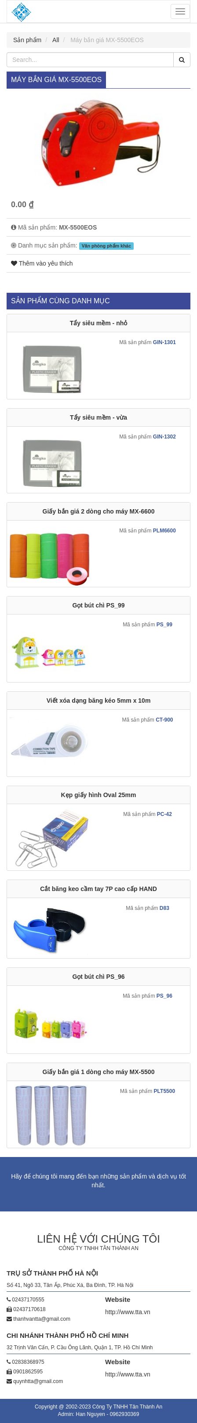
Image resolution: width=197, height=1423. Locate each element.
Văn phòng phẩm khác (106, 245)
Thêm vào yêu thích (42, 263)
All (55, 39)
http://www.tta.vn (127, 1311)
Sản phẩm (27, 39)
